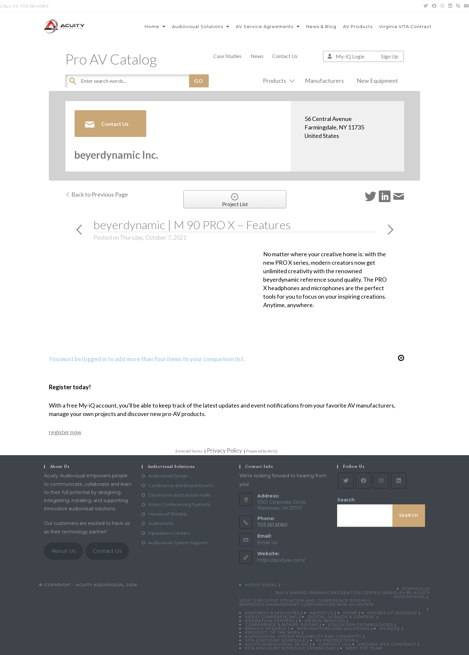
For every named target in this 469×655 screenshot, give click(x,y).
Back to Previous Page (96, 194)
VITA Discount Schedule (275, 640)
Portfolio (416, 588)
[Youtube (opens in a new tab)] (465, 6)
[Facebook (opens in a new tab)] (434, 6)
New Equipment (377, 80)
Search (346, 500)
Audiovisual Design (168, 475)
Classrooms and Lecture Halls (179, 495)
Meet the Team (364, 648)
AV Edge (390, 628)
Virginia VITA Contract (387, 644)
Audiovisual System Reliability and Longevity (303, 636)
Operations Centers (169, 533)
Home (350, 612)
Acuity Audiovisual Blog (276, 644)
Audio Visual (261, 584)
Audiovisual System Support (177, 542)
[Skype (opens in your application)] (458, 6)
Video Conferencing (271, 616)
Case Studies (227, 56)
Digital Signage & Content (341, 616)
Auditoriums (161, 523)
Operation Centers (270, 620)
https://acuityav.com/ (281, 560)
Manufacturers (324, 80)
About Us (63, 551)
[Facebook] (363, 480)
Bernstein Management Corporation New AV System (306, 604)
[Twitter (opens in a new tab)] (425, 6)
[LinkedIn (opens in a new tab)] (450, 6)
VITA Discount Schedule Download (290, 648)
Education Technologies (360, 624)
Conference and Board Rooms (180, 485)
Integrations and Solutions (333, 628)
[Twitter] (346, 480)
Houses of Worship (167, 513)
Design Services (325, 620)
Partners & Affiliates (272, 612)
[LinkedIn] (398, 480)
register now (65, 432)
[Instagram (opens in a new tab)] (442, 6)
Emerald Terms (189, 451)
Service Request (266, 628)
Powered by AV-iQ (261, 451)
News (256, 56)
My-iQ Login (350, 56)
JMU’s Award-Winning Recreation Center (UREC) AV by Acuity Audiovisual (352, 594)
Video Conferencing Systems (179, 504)
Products (277, 80)
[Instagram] (381, 480)
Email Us (267, 542)
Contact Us (285, 56)
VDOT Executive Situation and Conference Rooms (303, 600)
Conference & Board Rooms (281, 624)
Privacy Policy (224, 450)
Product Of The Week (273, 632)
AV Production (335, 640)
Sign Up (389, 56)
